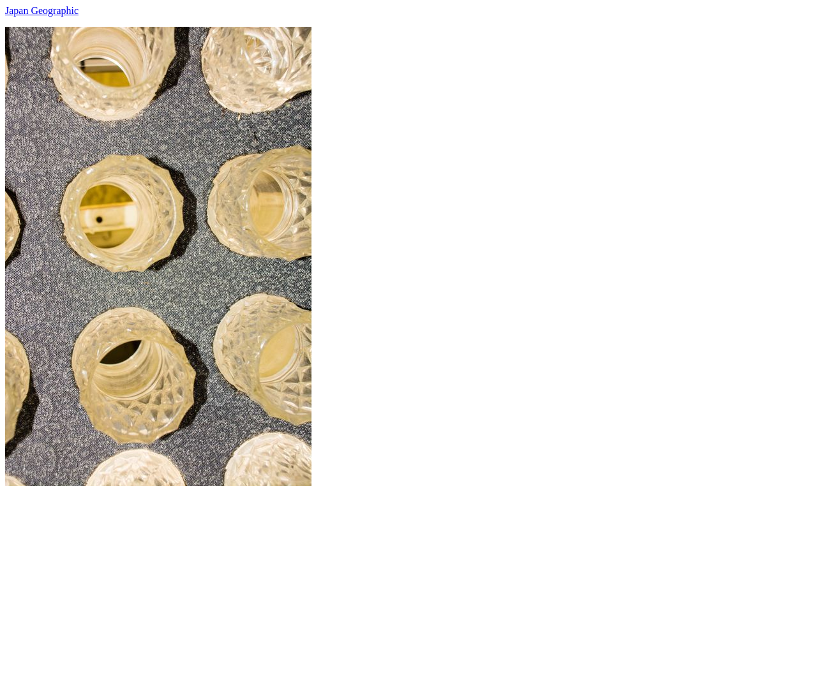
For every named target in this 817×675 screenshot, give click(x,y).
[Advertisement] (388, 575)
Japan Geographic (42, 10)
